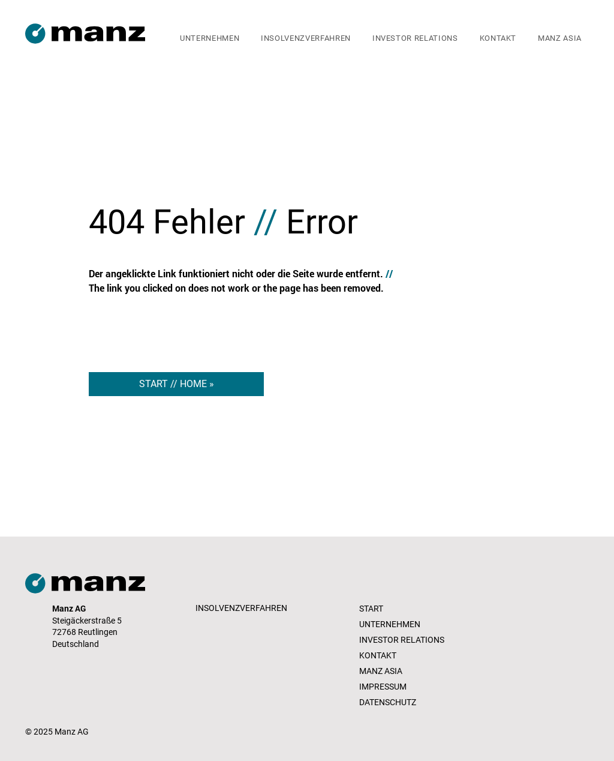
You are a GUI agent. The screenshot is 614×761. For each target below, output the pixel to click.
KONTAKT (377, 655)
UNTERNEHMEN (389, 624)
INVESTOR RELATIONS (401, 640)
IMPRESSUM (383, 686)
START (371, 608)
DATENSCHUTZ (387, 702)
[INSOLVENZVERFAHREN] (242, 608)
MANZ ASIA (380, 671)
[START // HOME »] (176, 384)
